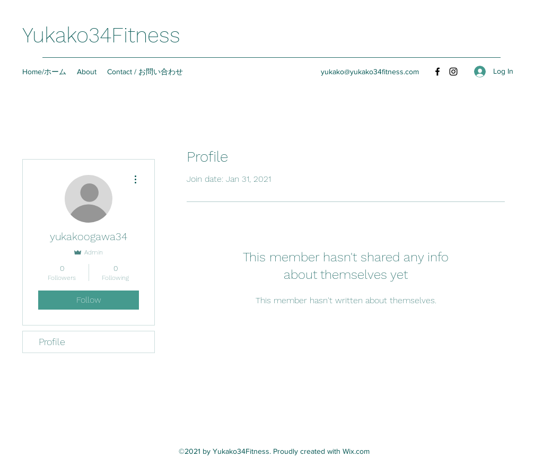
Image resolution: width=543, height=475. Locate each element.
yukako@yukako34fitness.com (370, 71)
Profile (52, 341)
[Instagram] (453, 71)
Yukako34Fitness (101, 35)
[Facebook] (437, 71)
